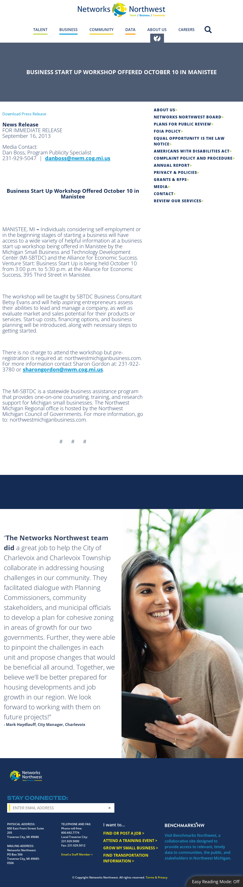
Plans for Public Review (182, 124)
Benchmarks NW (185, 824)
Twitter (204, 772)
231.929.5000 (70, 841)
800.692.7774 (70, 833)
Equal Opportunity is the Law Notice (189, 141)
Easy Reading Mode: (215, 881)
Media (161, 186)
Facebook (187, 772)
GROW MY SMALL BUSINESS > (130, 848)
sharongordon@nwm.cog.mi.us (63, 369)
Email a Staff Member (75, 854)
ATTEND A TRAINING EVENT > (130, 840)
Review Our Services (177, 200)
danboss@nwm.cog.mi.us (77, 158)
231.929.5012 (76, 845)
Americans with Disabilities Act (191, 151)
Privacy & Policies (175, 172)
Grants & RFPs (170, 179)
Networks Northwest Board (187, 117)
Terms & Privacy (156, 877)
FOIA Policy (167, 131)
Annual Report (172, 165)
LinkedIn (225, 771)
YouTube (214, 772)
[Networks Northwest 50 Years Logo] (121, 9)
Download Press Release (24, 114)
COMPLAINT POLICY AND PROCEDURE (193, 158)
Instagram (196, 772)
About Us (164, 110)
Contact (163, 193)
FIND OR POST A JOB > (123, 833)
